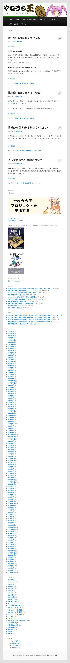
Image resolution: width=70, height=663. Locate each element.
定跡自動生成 (12, 623)
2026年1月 (11, 338)
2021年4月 (11, 426)
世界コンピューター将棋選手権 (17, 620)
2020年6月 (11, 445)
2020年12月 (11, 434)
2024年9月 (11, 363)
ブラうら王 (11, 616)
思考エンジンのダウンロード (48, 19)
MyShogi (10, 586)
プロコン (10, 618)
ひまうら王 (11, 593)
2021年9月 (11, 417)
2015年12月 (11, 551)
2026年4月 (11, 333)
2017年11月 (11, 503)
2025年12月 (11, 340)
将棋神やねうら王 (13, 625)
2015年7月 (11, 559)
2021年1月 (11, 432)
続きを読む (12, 78)
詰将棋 (10, 631)
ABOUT (18, 19)
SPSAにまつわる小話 (14, 308)
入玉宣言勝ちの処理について (25, 160)
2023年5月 (11, 391)
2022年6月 (11, 400)
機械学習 (10, 629)
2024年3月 (11, 374)
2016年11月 (11, 527)
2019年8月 (11, 462)
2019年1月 (11, 477)
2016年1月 (11, 548)
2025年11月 (11, 342)
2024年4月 (11, 372)
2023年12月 (11, 381)
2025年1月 (11, 359)
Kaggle (10, 584)
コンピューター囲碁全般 (15, 610)
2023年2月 (11, 394)
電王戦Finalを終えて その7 (24, 38)
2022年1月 (11, 409)
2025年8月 (11, 348)
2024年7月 (11, 366)
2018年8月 (11, 488)
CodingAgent (12, 582)
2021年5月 (11, 424)
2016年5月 (11, 540)
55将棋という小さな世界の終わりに (18, 301)
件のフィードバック (28, 83)
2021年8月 (11, 419)
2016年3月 (11, 544)
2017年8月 (11, 510)
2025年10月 (11, 344)
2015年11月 (11, 553)
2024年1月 (11, 378)
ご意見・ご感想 (13, 24)
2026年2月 (11, 335)
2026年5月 (11, 331)
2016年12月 (11, 525)
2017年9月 (11, 508)
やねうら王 (11, 599)
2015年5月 (11, 561)
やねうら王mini (12, 601)
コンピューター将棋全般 (21, 150)
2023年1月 (11, 396)
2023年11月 (11, 383)
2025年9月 (11, 346)
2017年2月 (11, 520)
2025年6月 (11, 353)
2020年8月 (11, 441)
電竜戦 (10, 633)
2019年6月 (11, 467)
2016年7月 (11, 536)
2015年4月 (11, 564)
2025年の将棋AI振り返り (15, 305)
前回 (9, 46)
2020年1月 (11, 456)
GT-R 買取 (48, 655)
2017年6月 (11, 514)
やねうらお (55, 315)
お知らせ (10, 590)
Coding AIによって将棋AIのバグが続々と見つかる (23, 293)
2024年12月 (11, 361)
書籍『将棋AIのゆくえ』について (18, 295)
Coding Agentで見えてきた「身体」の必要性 (21, 297)
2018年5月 (11, 495)
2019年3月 (11, 473)
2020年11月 (11, 437)
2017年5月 (11, 516)
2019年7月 (11, 465)
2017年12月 (11, 501)
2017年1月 (11, 523)
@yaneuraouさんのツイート (16, 220)
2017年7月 (11, 512)
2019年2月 (11, 475)
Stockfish (11, 588)
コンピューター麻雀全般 (15, 614)
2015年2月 (11, 568)
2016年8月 (11, 533)
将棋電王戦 (18, 83)
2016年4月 (11, 542)
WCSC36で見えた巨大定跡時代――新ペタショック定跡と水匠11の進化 (29, 288)
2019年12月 (11, 458)
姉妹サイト (24, 24)
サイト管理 (15, 641)
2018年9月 (11, 486)
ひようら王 (11, 595)
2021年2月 (11, 430)
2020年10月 (11, 439)
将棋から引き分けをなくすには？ (28, 127)
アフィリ (10, 603)
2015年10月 (11, 555)
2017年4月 (11, 518)
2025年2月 (11, 357)
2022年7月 (11, 398)
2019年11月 (11, 460)
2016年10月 (11, 529)
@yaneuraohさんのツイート (16, 281)
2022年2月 (11, 406)
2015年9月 (11, 557)
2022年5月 (11, 402)
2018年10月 (11, 484)
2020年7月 (11, 443)
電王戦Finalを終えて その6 (24, 92)
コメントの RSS (16, 645)
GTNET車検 (54, 655)
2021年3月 (11, 428)
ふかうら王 (11, 597)
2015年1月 (11, 570)
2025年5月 (11, 355)
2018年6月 (11, 493)
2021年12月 (11, 411)
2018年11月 (11, 482)
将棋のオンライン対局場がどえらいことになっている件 (24, 290)
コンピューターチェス (14, 608)
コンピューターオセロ (14, 605)
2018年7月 (11, 490)
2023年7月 (11, 387)
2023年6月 (11, 389)
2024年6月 (11, 368)
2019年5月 (11, 469)
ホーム (10, 19)
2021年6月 (11, 422)
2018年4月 (11, 497)
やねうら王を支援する (29, 19)
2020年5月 (11, 447)
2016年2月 (11, 546)
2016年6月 (11, 538)
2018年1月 (11, 499)
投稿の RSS (15, 643)
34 (60, 93)
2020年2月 (11, 454)
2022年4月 (11, 404)
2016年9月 (11, 531)
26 (60, 38)
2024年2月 (11, 376)
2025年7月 (11, 350)
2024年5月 (11, 370)
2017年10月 (11, 505)
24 (60, 128)
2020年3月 (11, 452)
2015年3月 (11, 566)
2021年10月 (11, 415)
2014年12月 (11, 572)
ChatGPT (11, 580)
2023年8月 (11, 385)
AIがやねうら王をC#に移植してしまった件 (20, 299)
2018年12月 (11, 480)
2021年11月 (11, 413)
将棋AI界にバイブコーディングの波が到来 (20, 303)
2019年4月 (11, 471)
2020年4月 (11, 449)
